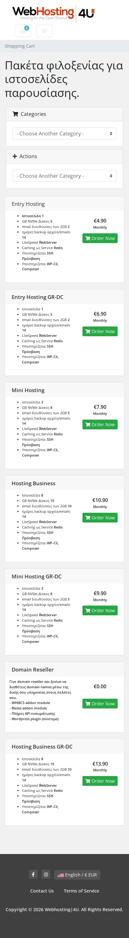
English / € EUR (77, 875)
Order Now (100, 238)
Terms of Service (81, 891)
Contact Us (42, 891)
